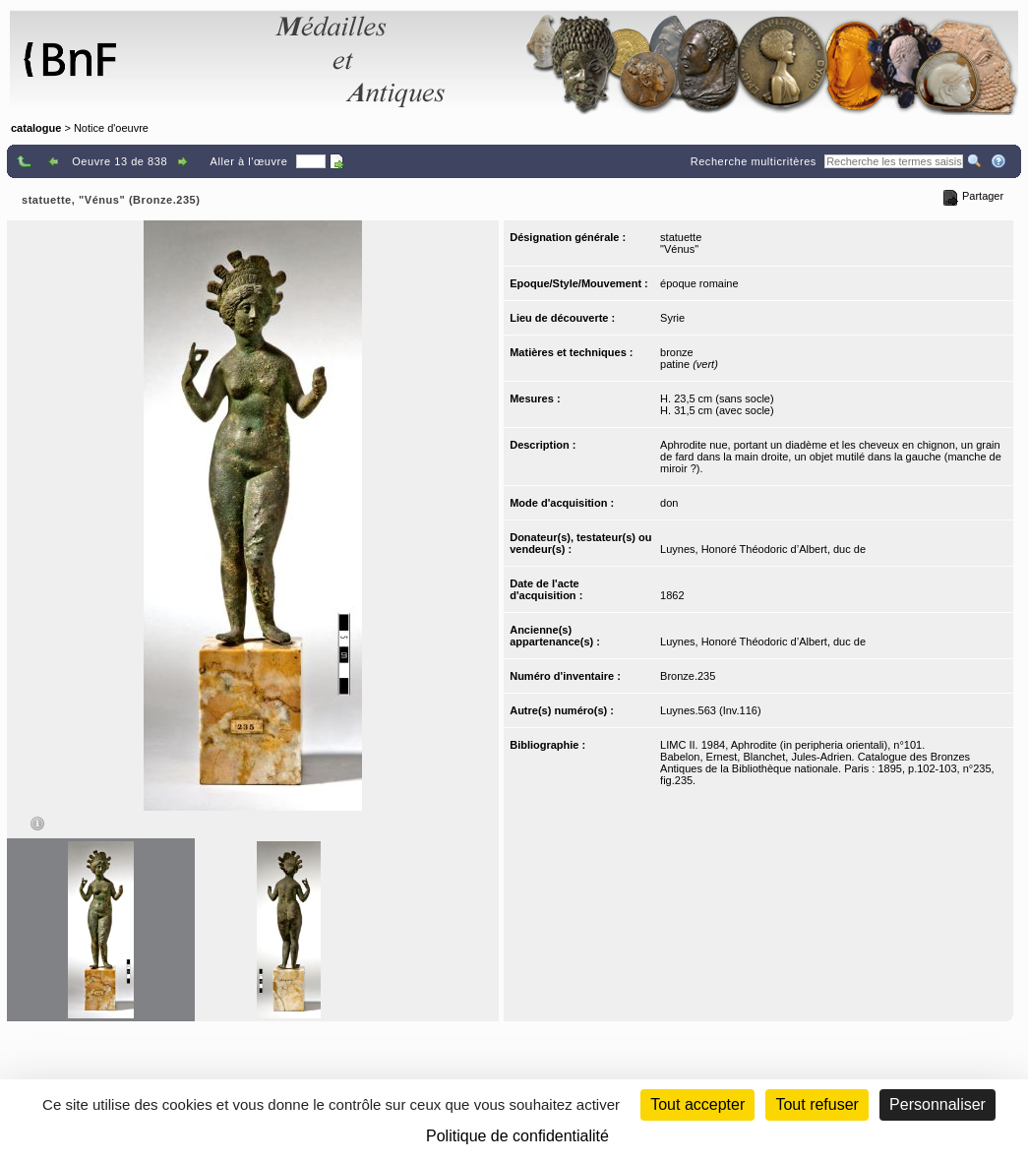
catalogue (36, 128)
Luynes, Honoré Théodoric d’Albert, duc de (763, 549)
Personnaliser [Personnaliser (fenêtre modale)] (937, 1104)
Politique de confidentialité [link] (517, 1136)
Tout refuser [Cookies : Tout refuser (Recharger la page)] (816, 1104)
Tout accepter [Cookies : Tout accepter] (697, 1104)
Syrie (672, 318)
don (669, 503)
